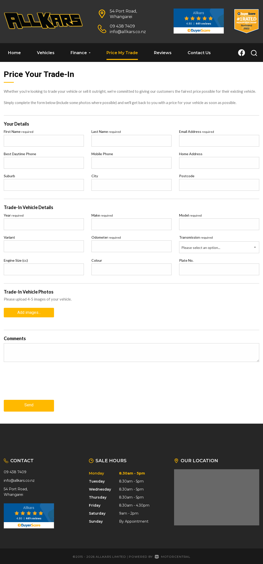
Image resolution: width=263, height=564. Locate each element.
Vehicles (46, 52)
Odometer (106, 237)
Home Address (190, 154)
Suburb (9, 176)
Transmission (196, 237)
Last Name (106, 131)
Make (102, 215)
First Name (18, 131)
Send (28, 403)
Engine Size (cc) (16, 260)
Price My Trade (122, 52)
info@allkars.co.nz (128, 31)
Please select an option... (200, 247)
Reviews (163, 52)
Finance (80, 52)
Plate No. (186, 260)
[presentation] (42, 384)
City (94, 176)
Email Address (196, 131)
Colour (96, 260)
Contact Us (199, 52)
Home (14, 52)
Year (14, 215)
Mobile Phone (102, 154)
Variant (9, 237)
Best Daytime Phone (20, 154)
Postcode (186, 176)
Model (190, 215)
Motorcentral (172, 554)
